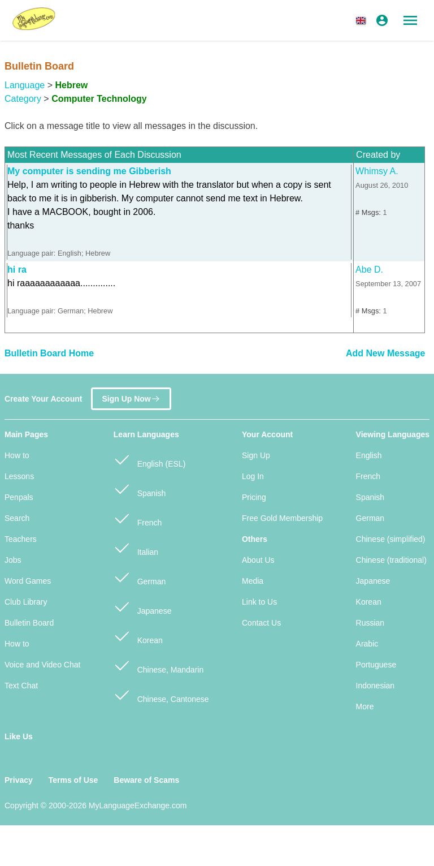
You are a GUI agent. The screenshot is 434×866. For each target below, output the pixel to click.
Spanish (140, 488)
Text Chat (21, 685)
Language (25, 85)
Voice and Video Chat (42, 664)
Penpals (19, 497)
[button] (362, 20)
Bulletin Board (29, 622)
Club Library (26, 601)
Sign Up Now (131, 394)
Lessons (19, 476)
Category (23, 99)
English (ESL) (149, 459)
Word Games (28, 580)
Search (17, 518)
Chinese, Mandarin (158, 665)
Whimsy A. (376, 171)
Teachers (21, 539)
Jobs (13, 560)
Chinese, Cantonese (161, 694)
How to (17, 455)
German (140, 576)
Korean (138, 635)
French (138, 518)
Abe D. (369, 269)
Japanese (143, 606)
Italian (136, 547)
